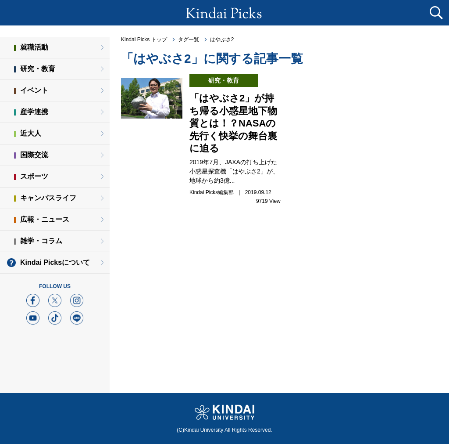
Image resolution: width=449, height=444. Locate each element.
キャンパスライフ (48, 198)
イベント (34, 90)
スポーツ (34, 176)
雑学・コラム (41, 241)
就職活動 (34, 47)
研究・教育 (37, 68)
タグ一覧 (188, 39)
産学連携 (34, 112)
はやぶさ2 (222, 39)
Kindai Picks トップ (144, 39)
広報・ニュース (44, 219)
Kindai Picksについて (55, 262)
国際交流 (34, 155)
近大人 (30, 133)
